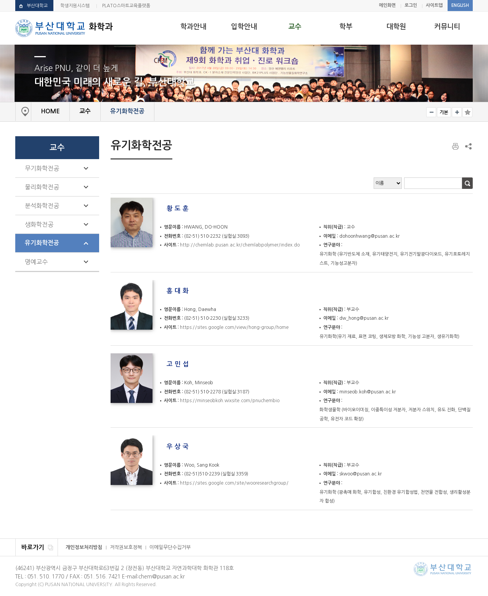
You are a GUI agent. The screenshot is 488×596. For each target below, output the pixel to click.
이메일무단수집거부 (170, 547)
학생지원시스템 (75, 5)
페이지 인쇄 (456, 146)
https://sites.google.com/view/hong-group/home (234, 327)
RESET (444, 112)
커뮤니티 (447, 26)
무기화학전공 (42, 168)
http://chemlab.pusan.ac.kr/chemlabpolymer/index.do (240, 245)
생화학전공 (39, 224)
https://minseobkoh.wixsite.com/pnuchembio (229, 400)
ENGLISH (460, 5)
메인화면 (387, 5)
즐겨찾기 (467, 112)
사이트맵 (434, 5)
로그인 (411, 5)
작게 (431, 112)
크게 (457, 112)
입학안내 (244, 26)
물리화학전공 (42, 187)
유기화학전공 (42, 243)
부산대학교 (37, 5)
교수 (294, 26)
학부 (345, 26)
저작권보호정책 (126, 547)
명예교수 (36, 262)
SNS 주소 (467, 146)
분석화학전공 (42, 206)
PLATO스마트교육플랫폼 (126, 5)
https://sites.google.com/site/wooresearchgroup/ (234, 483)
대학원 (396, 26)
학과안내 (193, 26)
